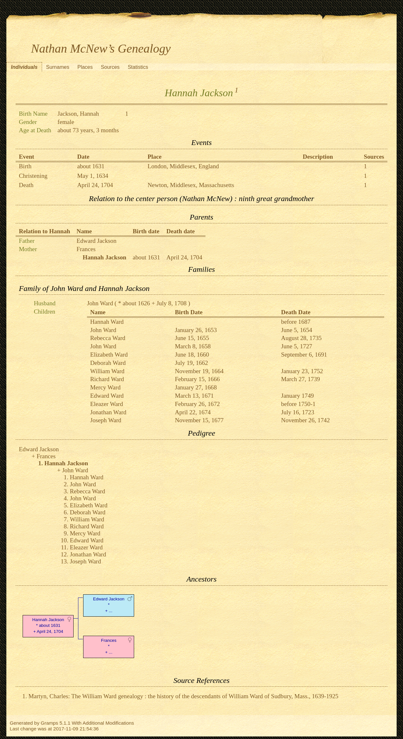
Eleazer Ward (106, 404)
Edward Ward (107, 395)
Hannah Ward (107, 321)
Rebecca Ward (108, 338)
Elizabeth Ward (109, 354)
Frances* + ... (109, 646)
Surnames (57, 67)
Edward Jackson (96, 240)
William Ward (107, 371)
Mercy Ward (105, 387)
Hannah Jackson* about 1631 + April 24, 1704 (48, 625)
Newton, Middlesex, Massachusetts (191, 185)
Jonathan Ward (108, 412)
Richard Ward (107, 379)
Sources (110, 67)
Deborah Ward (108, 362)
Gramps (49, 723)
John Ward (100, 303)
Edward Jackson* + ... (109, 605)
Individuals (24, 67)
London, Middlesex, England (183, 166)
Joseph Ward (105, 420)
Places (85, 67)
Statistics (138, 67)
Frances (86, 249)
